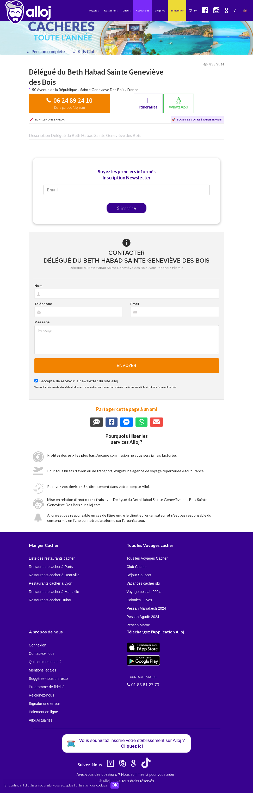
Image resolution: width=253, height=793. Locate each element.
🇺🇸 (244, 10)
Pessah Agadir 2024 (143, 617)
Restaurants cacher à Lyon (50, 583)
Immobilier (177, 10)
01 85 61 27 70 (143, 681)
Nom (38, 285)
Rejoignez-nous (41, 695)
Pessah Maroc (138, 625)
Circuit (127, 10)
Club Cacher (137, 567)
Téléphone (43, 304)
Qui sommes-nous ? (45, 662)
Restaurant (111, 10)
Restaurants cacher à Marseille (54, 592)
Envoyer (126, 365)
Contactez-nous (41, 653)
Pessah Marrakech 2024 (146, 608)
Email (134, 304)
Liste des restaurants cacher (52, 558)
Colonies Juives (139, 600)
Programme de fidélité (47, 687)
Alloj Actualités (40, 720)
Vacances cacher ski (143, 583)
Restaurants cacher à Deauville (54, 575)
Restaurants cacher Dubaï (50, 600)
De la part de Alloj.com (69, 107)
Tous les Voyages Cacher (147, 558)
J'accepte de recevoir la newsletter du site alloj (78, 381)
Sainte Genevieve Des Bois (102, 89)
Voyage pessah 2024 (144, 592)
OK (115, 785)
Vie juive (160, 10)
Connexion (37, 645)
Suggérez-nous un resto (48, 678)
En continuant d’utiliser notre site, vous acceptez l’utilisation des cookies (55, 785)
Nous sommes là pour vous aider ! (148, 774)
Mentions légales (42, 670)
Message (42, 322)
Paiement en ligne (43, 712)
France (132, 89)
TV (193, 10)
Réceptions (142, 10)
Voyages (94, 10)
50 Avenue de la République (55, 89)
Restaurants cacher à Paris (51, 567)
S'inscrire (126, 208)
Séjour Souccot (139, 575)
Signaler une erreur (44, 703)
